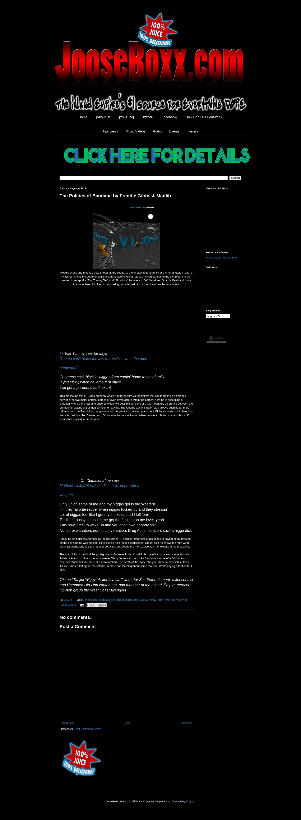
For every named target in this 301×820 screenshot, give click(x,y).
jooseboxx (133, 600)
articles (88, 600)
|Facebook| (169, 117)
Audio (157, 131)
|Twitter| (147, 117)
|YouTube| (126, 117)
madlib (143, 600)
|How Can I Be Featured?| (204, 117)
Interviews (110, 131)
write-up (72, 605)
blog (95, 600)
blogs (110, 600)
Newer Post (67, 722)
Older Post (186, 722)
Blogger (190, 801)
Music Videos (135, 131)
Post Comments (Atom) (88, 728)
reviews (151, 600)
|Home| (83, 117)
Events (174, 131)
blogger (102, 600)
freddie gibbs (120, 600)
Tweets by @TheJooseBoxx (221, 257)
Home (127, 722)
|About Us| (103, 117)
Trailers (192, 131)
